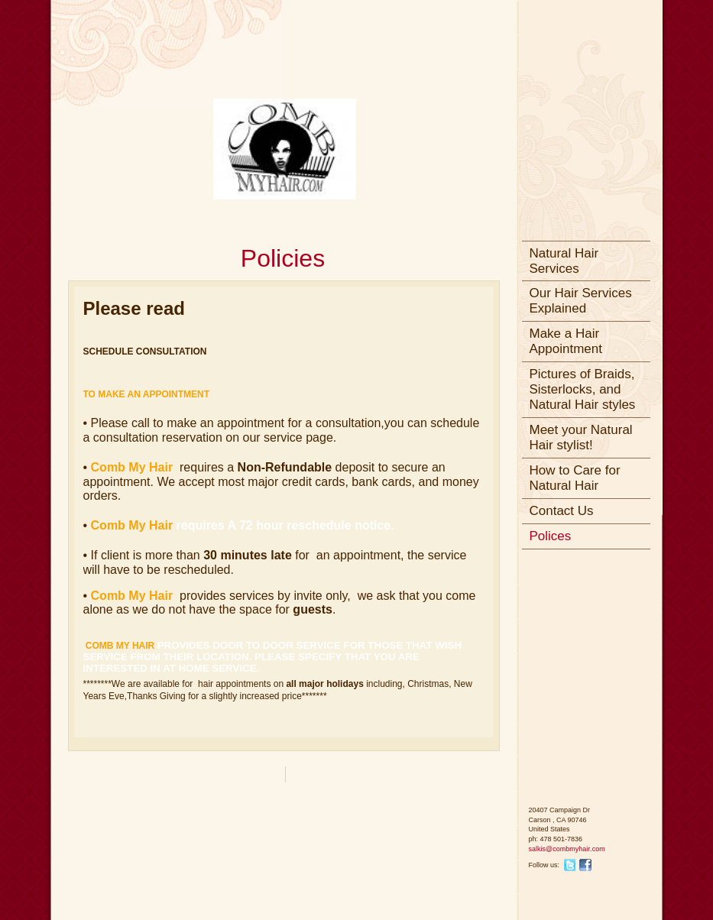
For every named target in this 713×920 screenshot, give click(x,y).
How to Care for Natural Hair (575, 478)
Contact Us (562, 511)
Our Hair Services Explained (581, 301)
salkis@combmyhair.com (567, 849)
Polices (551, 536)
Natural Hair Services (564, 261)
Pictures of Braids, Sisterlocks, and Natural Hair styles (583, 389)
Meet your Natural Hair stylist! (581, 437)
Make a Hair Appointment (566, 341)
